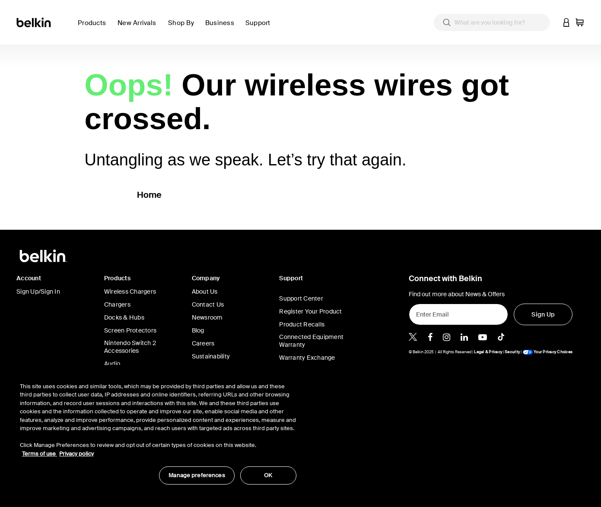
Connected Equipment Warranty (311, 341)
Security (512, 352)
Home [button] (149, 194)
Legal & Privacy (488, 352)
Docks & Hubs (124, 317)
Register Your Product (310, 311)
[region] (158, 429)
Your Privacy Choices (547, 352)
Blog (198, 330)
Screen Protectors (130, 330)
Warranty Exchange (307, 357)
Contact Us (208, 304)
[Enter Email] (458, 314)
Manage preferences (197, 475)
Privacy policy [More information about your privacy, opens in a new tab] (76, 453)
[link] (139, 28)
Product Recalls (301, 324)
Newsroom (207, 317)
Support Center (301, 298)
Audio (112, 364)
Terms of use (39, 453)
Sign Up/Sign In (38, 291)
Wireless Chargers (130, 291)
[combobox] (492, 22)
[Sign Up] (543, 314)
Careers (203, 343)
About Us (205, 291)
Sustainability (211, 356)
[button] (566, 22)
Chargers (117, 304)
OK (268, 475)
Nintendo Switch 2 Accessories (130, 347)
